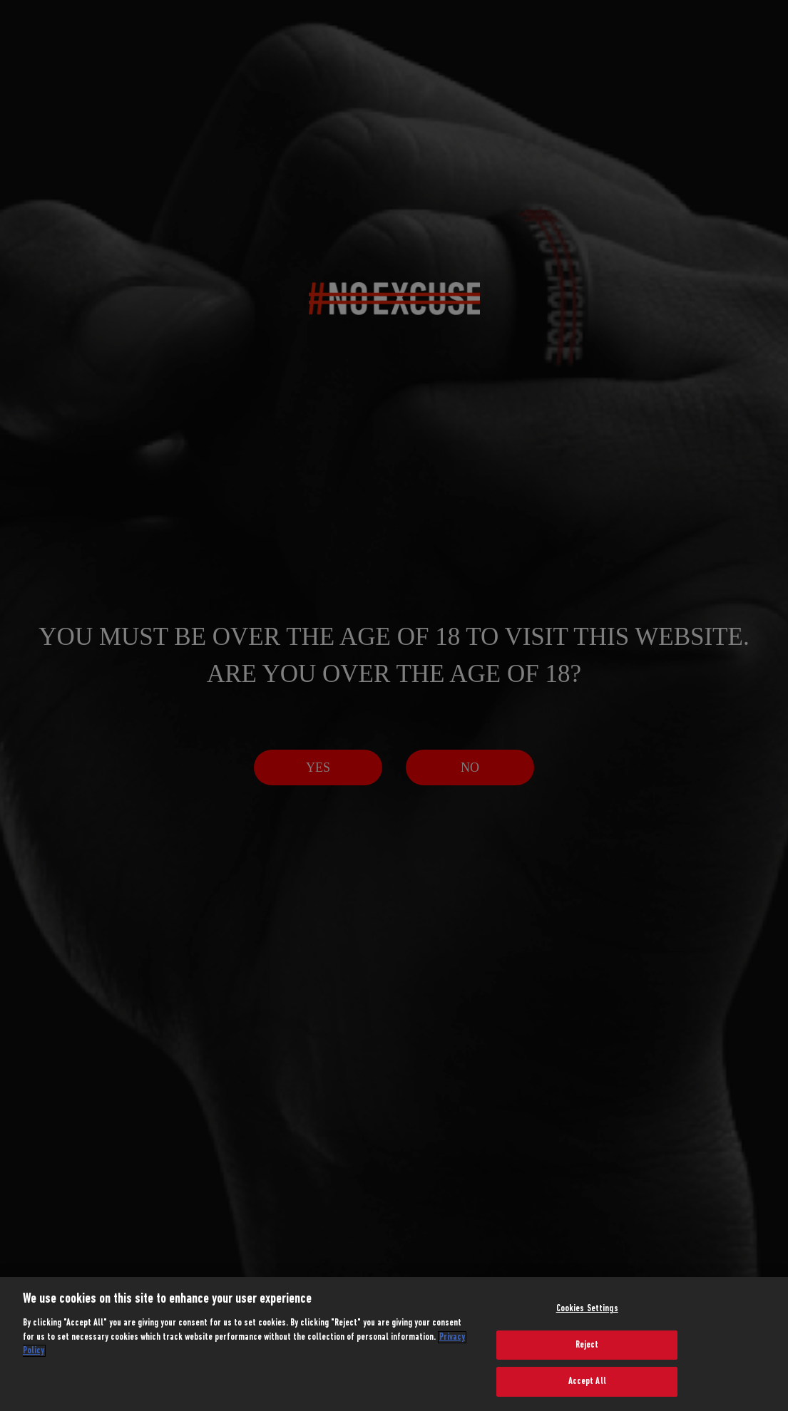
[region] (394, 1344)
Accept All (587, 1381)
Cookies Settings (587, 1308)
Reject (587, 1345)
